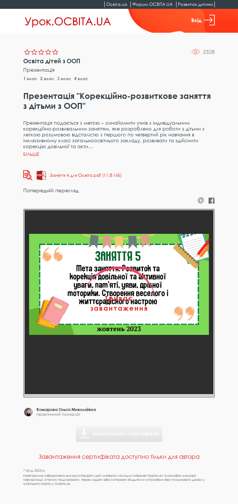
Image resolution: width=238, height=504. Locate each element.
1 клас (30, 78)
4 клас (81, 78)
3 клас (64, 78)
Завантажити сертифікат (126, 433)
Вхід (203, 20)
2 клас (47, 78)
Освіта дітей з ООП (51, 61)
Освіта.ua (116, 4)
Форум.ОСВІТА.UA (152, 4)
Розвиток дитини (195, 4)
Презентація (39, 70)
